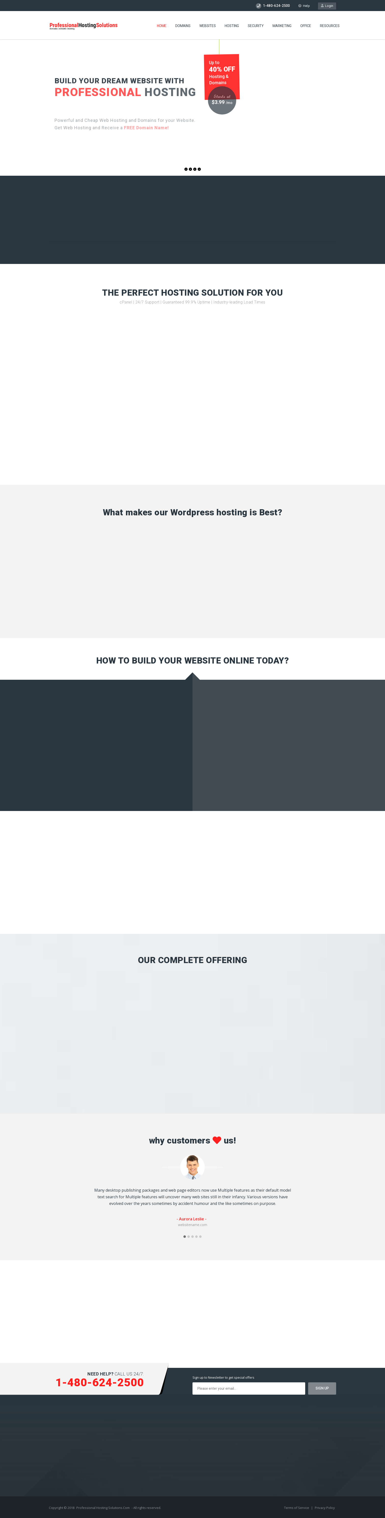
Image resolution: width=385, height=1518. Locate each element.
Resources (330, 26)
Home (161, 26)
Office (305, 26)
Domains (183, 26)
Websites (207, 26)
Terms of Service (297, 1507)
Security (256, 26)
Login (327, 6)
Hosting (232, 26)
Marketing (282, 26)
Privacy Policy (325, 1507)
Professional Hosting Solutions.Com (103, 1507)
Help (304, 6)
